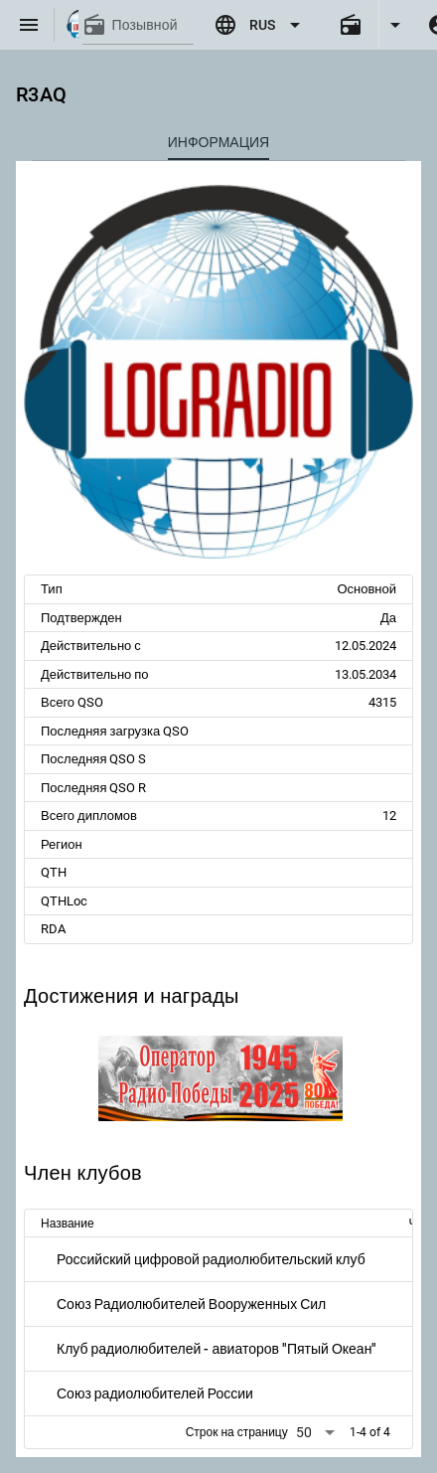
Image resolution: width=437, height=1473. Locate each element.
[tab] (218, 142)
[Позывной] (153, 25)
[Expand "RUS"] (260, 25)
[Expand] (394, 25)
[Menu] (29, 25)
